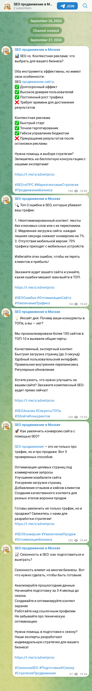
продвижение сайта (38, 82)
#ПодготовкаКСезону (56, 668)
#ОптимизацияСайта (54, 298)
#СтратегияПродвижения (35, 673)
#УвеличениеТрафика (32, 303)
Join (67, 6)
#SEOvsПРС (24, 185)
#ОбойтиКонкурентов (32, 416)
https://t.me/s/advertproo (34, 174)
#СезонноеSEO (27, 668)
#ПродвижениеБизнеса (34, 190)
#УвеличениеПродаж (58, 534)
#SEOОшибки (25, 298)
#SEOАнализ (25, 411)
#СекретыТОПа (48, 411)
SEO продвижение (29, 446)
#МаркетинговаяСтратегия (56, 185)
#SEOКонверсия (28, 534)
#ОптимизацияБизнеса (33, 539)
